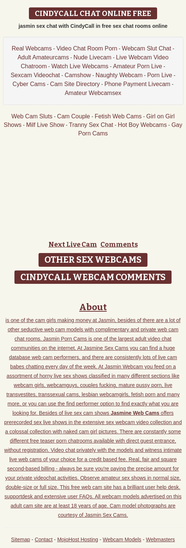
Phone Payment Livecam (137, 84)
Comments (119, 244)
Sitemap (20, 539)
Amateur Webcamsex (93, 93)
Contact (44, 539)
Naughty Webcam (119, 75)
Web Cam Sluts (32, 116)
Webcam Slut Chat (146, 48)
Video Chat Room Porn (86, 48)
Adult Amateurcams (43, 57)
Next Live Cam (73, 244)
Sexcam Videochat (35, 75)
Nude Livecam (92, 57)
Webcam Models (122, 539)
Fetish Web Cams (118, 116)
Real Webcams (32, 48)
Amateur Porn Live (137, 66)
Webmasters (160, 539)
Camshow (77, 75)
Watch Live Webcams (80, 66)
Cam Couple (73, 116)
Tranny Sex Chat (91, 125)
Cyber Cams (29, 84)
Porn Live (159, 75)
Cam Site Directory (75, 84)
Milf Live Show (45, 125)
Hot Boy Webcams (142, 125)
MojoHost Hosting (77, 539)
